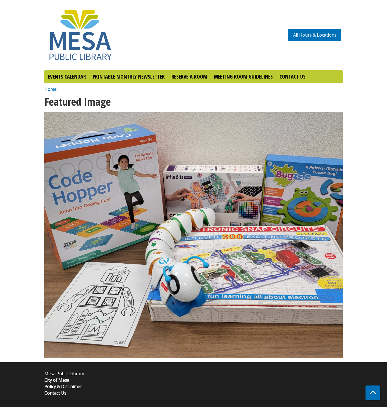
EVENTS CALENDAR (67, 76)
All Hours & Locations (314, 35)
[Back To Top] (373, 392)
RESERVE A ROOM (189, 76)
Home (50, 89)
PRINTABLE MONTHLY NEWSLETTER (129, 76)
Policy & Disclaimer (63, 387)
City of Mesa (56, 380)
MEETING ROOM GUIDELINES (243, 76)
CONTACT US (293, 76)
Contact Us (55, 393)
